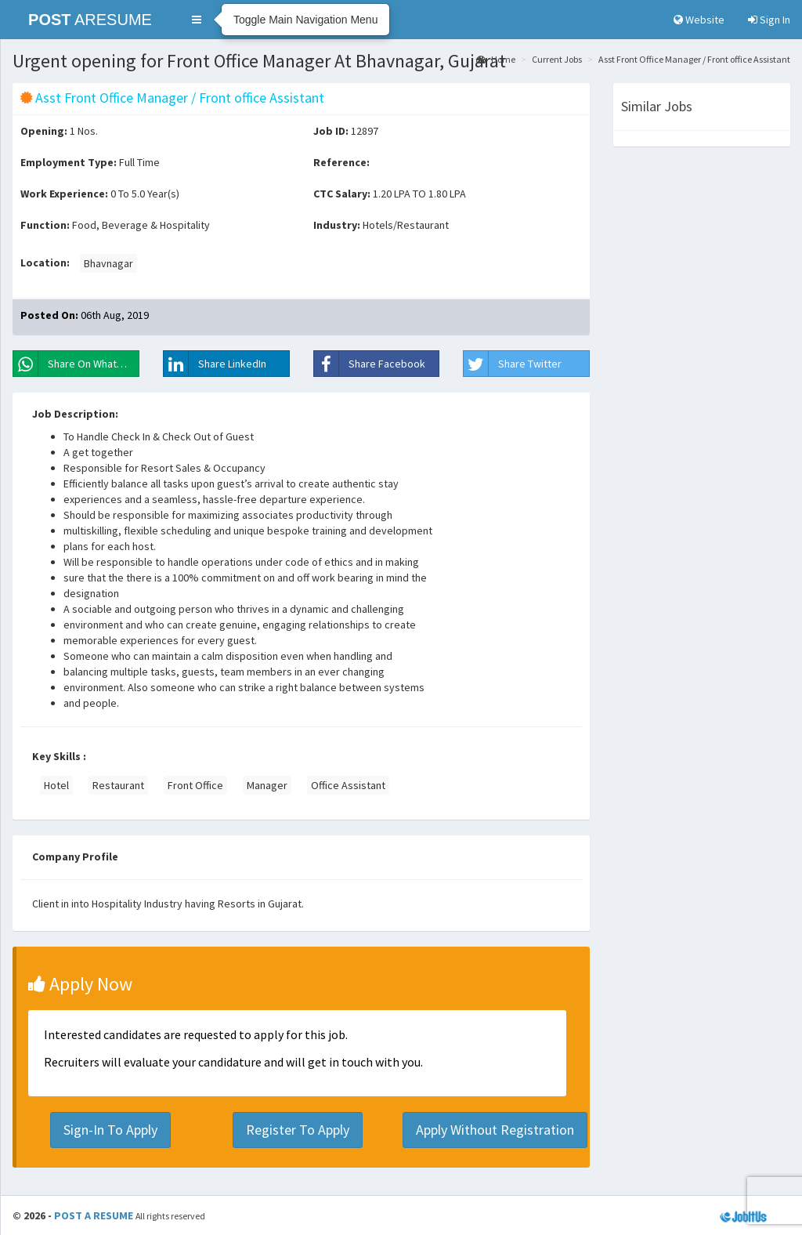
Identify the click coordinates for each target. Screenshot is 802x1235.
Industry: (336, 225)
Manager (267, 785)
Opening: (43, 131)
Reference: (341, 162)
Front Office (195, 785)
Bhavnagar (108, 263)
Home (495, 59)
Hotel (56, 785)
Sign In (769, 20)
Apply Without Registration (495, 1130)
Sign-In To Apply (110, 1130)
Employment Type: (68, 162)
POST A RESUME (93, 1215)
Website (699, 20)
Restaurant (118, 785)
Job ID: (331, 131)
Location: (45, 262)
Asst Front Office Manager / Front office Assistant (694, 59)
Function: (45, 225)
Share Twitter (513, 363)
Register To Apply (297, 1130)
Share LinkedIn (215, 363)
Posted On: (49, 315)
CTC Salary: (341, 194)
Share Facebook (369, 363)
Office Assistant (348, 785)
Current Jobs (557, 59)
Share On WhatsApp (76, 363)
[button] (196, 19)
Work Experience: (64, 194)
